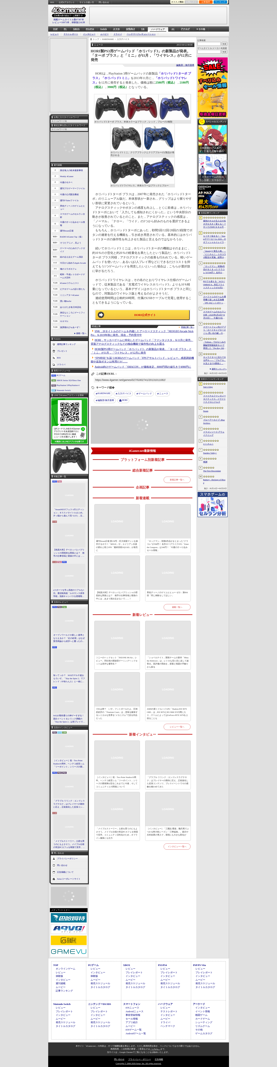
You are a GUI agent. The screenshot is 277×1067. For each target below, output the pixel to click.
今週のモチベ (66, 182)
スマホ (116, 29)
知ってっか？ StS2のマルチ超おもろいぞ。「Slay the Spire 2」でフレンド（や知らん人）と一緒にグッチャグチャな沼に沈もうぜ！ (69, 678)
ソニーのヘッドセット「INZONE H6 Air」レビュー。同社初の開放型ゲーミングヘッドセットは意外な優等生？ (116, 660)
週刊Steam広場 (67, 231)
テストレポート (71, 34)
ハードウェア (158, 29)
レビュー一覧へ (177, 727)
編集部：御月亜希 (185, 65)
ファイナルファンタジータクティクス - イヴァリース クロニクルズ (214, 399)
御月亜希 (106, 400)
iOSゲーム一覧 (134, 1029)
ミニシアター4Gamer (69, 295)
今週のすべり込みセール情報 (72, 223)
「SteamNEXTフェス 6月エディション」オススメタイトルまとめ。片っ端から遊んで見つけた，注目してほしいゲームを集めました (68, 512)
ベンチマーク (167, 1026)
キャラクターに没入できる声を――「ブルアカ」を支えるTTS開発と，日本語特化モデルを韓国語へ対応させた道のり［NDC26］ (214, 360)
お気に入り (191, 2)
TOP (55, 29)
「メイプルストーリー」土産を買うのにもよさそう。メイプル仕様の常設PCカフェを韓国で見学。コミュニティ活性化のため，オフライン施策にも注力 (69, 844)
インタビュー (89, 34)
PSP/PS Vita (199, 965)
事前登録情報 (133, 1015)
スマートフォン (131, 1004)
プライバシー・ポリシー (139, 1059)
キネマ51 (64, 321)
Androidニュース (134, 1011)
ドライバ (118, 34)
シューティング (203, 1022)
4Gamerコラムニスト (69, 283)
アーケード (199, 1004)
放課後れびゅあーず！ (70, 327)
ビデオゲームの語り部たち (72, 289)
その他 (199, 1029)
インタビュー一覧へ (177, 846)
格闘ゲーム (201, 1015)
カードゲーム (202, 1018)
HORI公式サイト (145, 315)
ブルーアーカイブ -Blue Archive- (214, 421)
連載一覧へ (81, 333)
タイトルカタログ (100, 987)
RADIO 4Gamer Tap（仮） (72, 237)
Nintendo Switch (64, 390)
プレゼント (62, 351)
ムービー (104, 34)
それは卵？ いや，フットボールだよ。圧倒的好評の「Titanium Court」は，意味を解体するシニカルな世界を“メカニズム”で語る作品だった (117, 713)
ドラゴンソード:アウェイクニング (213, 433)
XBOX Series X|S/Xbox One (69, 380)
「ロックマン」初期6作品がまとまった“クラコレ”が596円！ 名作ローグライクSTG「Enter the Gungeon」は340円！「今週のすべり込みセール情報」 (168, 546)
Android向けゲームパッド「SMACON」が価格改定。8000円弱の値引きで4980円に (143, 366)
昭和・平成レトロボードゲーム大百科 (72, 276)
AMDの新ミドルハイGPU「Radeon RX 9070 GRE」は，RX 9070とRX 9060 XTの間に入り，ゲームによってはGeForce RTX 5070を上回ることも (167, 713)
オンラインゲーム (65, 968)
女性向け (130, 29)
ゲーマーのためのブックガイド (72, 250)
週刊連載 (61, 983)
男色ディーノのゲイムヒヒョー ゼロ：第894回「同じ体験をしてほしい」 (167, 594)
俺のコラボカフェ (68, 269)
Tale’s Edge (208, 387)
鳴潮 (205, 462)
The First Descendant (212, 471)
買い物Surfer (66, 301)
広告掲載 (159, 1059)
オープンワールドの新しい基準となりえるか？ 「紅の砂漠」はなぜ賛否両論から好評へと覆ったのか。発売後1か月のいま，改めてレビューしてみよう (69, 638)
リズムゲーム (202, 1026)
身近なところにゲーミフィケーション (72, 314)
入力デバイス (124, 393)
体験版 (59, 976)
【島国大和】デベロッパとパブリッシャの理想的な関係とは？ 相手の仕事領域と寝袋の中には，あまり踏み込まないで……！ (68, 553)
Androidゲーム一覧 (136, 1033)
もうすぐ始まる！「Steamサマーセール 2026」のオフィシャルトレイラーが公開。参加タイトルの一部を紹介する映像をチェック (214, 239)
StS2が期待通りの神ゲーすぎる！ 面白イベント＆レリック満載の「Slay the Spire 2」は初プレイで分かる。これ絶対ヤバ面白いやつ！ (69, 718)
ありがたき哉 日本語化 (70, 307)
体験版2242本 (78, 22)
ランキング (220, 2)
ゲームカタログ (203, 1033)
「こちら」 (155, 1049)
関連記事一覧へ (187, 327)
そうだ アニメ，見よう (70, 243)
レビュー (54, 34)
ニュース (163, 393)
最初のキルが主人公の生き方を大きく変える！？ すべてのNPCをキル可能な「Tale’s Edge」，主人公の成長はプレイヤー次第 (214, 224)
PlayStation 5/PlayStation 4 (68, 385)
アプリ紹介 (132, 1022)
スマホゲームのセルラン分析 (72, 215)
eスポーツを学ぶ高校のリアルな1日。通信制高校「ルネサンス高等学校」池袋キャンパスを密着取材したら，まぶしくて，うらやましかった (68, 593)
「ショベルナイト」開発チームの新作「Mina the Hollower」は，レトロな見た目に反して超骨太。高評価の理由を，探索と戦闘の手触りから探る (168, 662)
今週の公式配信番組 (69, 194)
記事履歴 (206, 2)
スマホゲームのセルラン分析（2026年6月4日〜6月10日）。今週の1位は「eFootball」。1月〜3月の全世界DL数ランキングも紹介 (214, 315)
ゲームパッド (145, 393)
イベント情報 (202, 1011)
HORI (124, 400)
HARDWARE (104, 393)
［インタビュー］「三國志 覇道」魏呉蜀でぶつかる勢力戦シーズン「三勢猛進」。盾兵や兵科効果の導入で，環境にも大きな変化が (168, 831)
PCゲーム (61, 375)
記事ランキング (64, 990)
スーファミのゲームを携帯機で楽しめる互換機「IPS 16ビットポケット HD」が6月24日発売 (214, 299)
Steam (205, 411)
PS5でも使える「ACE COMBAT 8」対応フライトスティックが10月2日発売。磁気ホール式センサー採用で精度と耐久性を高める (214, 284)
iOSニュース (132, 1007)
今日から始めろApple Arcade (73, 263)
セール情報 (132, 1018)
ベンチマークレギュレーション (141, 34)
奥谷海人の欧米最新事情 (71, 170)
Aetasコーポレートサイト (68, 878)
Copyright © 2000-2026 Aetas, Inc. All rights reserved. (138, 1063)
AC (173, 29)
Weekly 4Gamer (67, 176)
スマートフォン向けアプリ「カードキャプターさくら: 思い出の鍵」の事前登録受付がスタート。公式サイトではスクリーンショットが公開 (214, 330)
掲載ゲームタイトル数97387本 (68, 19)
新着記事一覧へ (177, 480)
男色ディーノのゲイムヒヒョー (72, 207)
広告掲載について (65, 872)
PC (65, 29)
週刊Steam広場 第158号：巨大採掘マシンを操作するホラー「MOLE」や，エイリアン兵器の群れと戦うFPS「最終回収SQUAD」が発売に (117, 546)
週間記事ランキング (66, 344)
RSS (52, 2)
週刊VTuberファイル (69, 200)
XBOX (76, 29)
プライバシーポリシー (67, 858)
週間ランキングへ (219, 369)
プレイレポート (134, 972)
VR (142, 29)
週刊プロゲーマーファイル (72, 188)
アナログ (185, 29)
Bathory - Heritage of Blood (214, 481)
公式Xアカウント (67, 2)
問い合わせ (104, 2)
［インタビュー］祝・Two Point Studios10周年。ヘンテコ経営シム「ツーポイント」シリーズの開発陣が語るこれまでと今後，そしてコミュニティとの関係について (68, 763)
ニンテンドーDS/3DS (99, 1004)
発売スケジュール (100, 983)
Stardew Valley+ (210, 453)
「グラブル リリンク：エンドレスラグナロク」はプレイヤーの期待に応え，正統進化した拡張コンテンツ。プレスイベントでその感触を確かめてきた (69, 804)
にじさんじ (208, 444)
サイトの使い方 (86, 2)
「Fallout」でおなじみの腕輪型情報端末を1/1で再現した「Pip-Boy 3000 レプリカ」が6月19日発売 (214, 345)
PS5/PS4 (90, 29)
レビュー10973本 (60, 22)
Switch (103, 29)
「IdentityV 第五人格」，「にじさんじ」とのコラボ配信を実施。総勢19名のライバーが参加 (214, 254)
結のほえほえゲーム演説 (71, 257)
